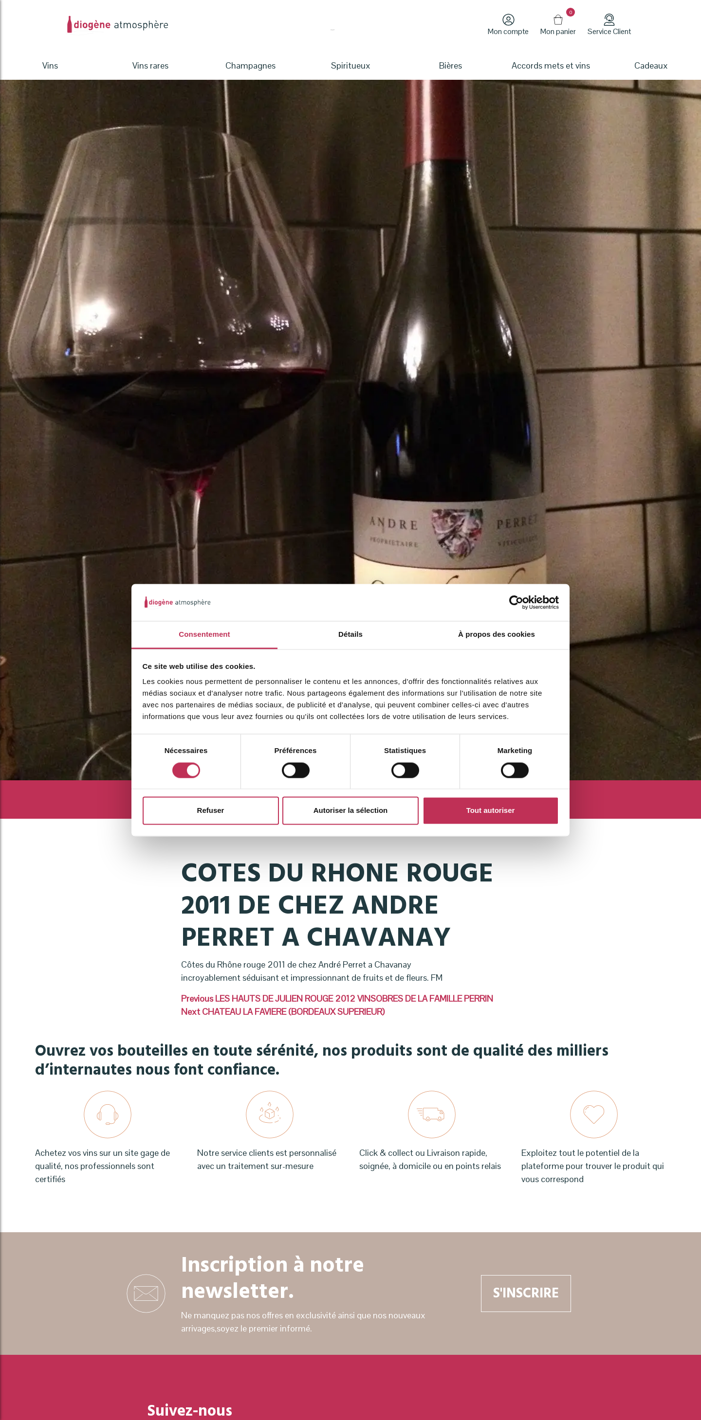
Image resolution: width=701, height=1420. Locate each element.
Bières (450, 65)
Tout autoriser (490, 811)
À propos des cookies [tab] (496, 634)
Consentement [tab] (204, 634)
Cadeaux (651, 65)
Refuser (210, 811)
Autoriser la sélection (351, 811)
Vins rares (150, 65)
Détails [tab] (350, 634)
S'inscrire (526, 1293)
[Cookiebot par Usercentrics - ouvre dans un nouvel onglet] (516, 602)
